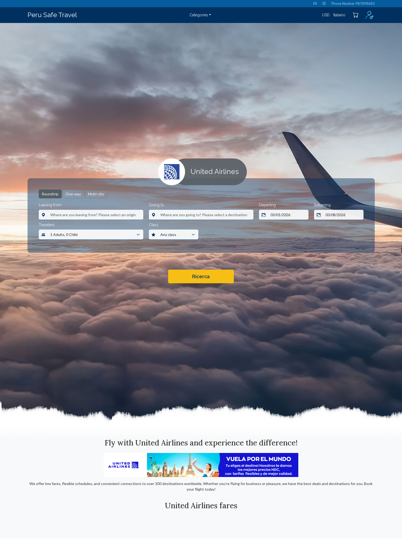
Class (153, 225)
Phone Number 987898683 (353, 3)
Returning (322, 205)
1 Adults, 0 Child (64, 234)
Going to (156, 205)
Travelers (47, 225)
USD (326, 15)
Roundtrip (50, 194)
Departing (267, 205)
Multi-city (96, 194)
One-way (73, 194)
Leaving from (50, 205)
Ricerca (201, 276)
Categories (199, 15)
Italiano (339, 15)
